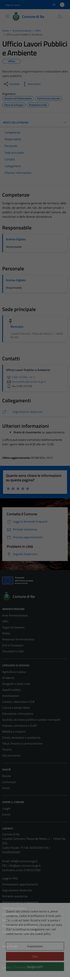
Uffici (5, 621)
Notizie (6, 776)
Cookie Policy (10, 914)
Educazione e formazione (17, 713)
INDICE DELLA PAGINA (35, 122)
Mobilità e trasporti (14, 731)
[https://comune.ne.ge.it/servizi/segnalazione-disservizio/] (35, 411)
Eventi (6, 814)
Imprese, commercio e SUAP (19, 725)
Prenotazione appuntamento (20, 884)
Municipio (16, 326)
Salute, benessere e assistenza (21, 737)
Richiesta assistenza (14, 896)
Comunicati (9, 782)
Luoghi (6, 808)
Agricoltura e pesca (14, 672)
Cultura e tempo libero (16, 707)
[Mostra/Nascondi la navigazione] (7, 16)
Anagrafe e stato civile (16, 683)
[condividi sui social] (11, 84)
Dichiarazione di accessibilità (19, 926)
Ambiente (8, 677)
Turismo (7, 749)
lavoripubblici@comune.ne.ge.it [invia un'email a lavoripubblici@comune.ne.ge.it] (26, 382)
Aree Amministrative (15, 615)
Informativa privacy (14, 908)
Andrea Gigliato (16, 239)
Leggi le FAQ (10, 878)
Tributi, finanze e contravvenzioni (22, 743)
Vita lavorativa (11, 755)
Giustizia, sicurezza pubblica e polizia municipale (31, 719)
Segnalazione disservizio (17, 890)
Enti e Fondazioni (13, 645)
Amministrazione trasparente (20, 902)
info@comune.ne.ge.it (24, 861)
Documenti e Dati (13, 651)
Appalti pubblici (11, 689)
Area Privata (10, 946)
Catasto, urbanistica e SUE (18, 701)
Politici (6, 633)
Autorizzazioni (10, 695)
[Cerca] (59, 16)
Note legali (9, 920)
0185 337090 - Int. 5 (20, 377)
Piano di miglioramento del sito (21, 932)
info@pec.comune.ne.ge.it (25, 865)
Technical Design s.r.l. (28, 967)
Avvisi (6, 788)
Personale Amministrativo (18, 639)
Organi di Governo (13, 627)
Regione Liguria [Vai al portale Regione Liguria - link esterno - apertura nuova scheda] (13, 5)
